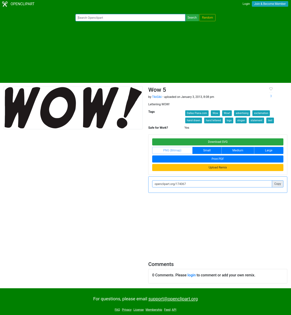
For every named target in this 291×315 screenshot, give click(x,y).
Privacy (127, 309)
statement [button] (256, 120)
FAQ (117, 309)
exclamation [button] (261, 113)
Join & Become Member (270, 4)
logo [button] (229, 120)
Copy (277, 184)
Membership (154, 309)
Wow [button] (215, 113)
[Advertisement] (145, 52)
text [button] (270, 120)
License (138, 309)
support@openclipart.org (173, 298)
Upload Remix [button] (218, 167)
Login (246, 4)
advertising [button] (242, 113)
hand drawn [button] (193, 120)
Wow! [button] (227, 113)
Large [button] (268, 150)
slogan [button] (241, 120)
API (174, 309)
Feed (167, 309)
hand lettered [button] (213, 120)
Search (192, 17)
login (191, 275)
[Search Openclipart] (130, 17)
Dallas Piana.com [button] (197, 113)
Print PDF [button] (218, 159)
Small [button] (207, 150)
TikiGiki (157, 97)
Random (207, 17)
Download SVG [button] (218, 142)
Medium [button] (237, 150)
